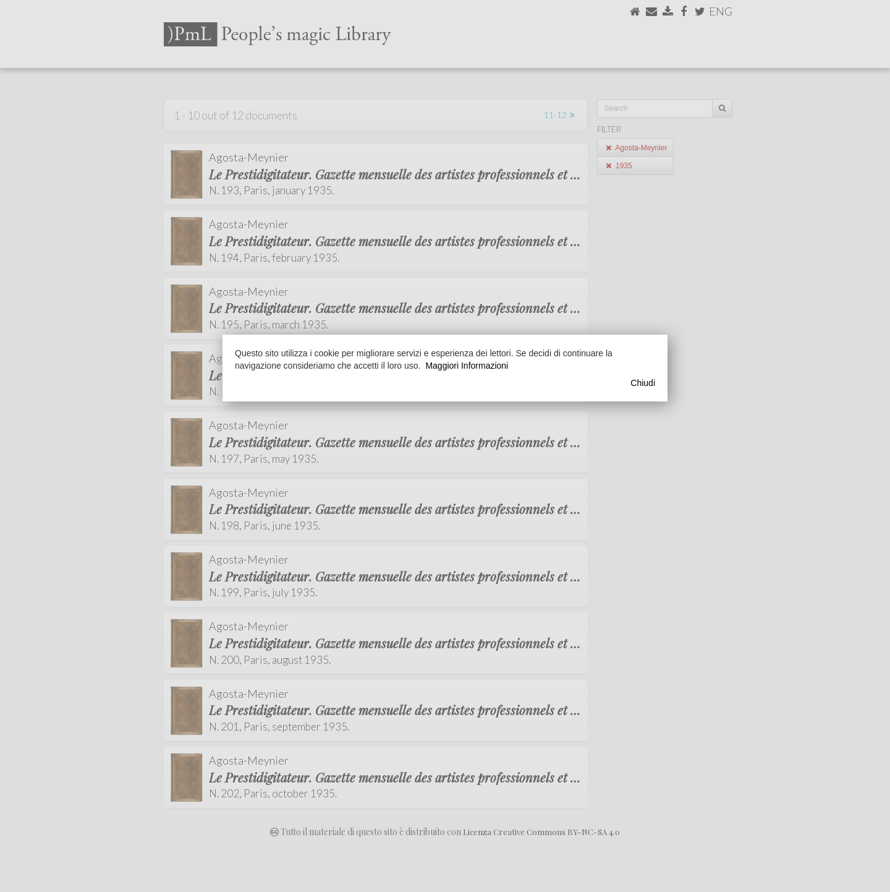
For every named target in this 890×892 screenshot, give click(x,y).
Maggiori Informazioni (466, 366)
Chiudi (642, 383)
